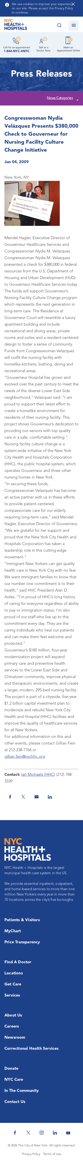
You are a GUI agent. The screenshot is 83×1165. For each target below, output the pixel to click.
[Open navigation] (74, 26)
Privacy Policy (31, 1154)
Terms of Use (52, 1154)
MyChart (12, 931)
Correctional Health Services (31, 1049)
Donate (11, 1069)
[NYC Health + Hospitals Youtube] (68, 1132)
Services (12, 995)
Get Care (12, 984)
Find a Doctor (17, 962)
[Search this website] (59, 26)
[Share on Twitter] (23, 796)
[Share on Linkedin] (49, 796)
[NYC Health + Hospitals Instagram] (41, 1132)
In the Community (21, 1091)
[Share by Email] (36, 796)
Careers (11, 1026)
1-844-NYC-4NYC (16, 51)
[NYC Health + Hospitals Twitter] (28, 1132)
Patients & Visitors (22, 920)
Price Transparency (22, 942)
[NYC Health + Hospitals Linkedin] (54, 1132)
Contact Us (14, 1102)
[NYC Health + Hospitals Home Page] (15, 25)
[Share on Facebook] (9, 796)
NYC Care (13, 1080)
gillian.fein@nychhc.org (24, 757)
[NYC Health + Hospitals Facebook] (15, 1132)
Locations (13, 973)
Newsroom (14, 1038)
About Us (13, 1015)
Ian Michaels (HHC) (38, 775)
